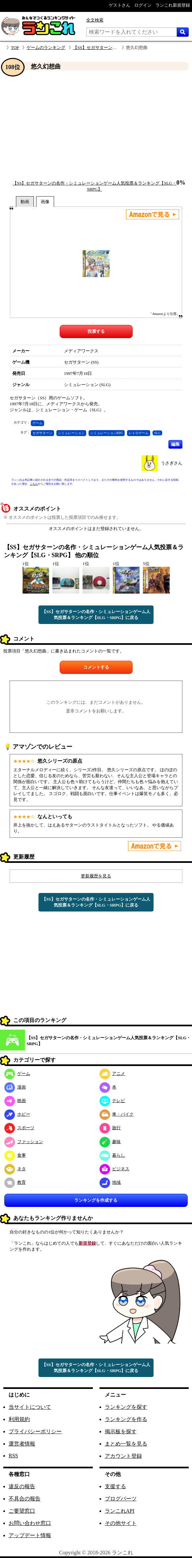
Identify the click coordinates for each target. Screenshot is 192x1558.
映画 (15, 1100)
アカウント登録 (123, 1456)
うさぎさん (171, 463)
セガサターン (42, 433)
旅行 (110, 1127)
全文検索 (94, 20)
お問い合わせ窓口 (30, 1523)
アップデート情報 (30, 1535)
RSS (13, 1455)
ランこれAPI (120, 1511)
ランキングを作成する (95, 1200)
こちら (34, 483)
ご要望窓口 (22, 1511)
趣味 (110, 1141)
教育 (15, 1182)
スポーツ (19, 1127)
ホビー (17, 1114)
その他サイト (121, 1523)
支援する (115, 1486)
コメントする (96, 667)
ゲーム (37, 423)
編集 (175, 444)
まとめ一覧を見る (126, 1444)
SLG (157, 433)
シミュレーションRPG (106, 433)
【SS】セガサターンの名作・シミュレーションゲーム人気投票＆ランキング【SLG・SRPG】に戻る (96, 614)
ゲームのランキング (46, 47)
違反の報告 (22, 1486)
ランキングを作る (126, 1419)
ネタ (15, 1168)
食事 (15, 1155)
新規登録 (87, 1243)
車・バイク (116, 1114)
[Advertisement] (96, 125)
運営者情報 (22, 1444)
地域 (110, 1182)
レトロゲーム (139, 433)
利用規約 (19, 1419)
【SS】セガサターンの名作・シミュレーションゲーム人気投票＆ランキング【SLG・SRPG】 (109, 1040)
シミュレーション (71, 433)
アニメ (112, 1073)
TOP (15, 47)
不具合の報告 (24, 1498)
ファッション (23, 1141)
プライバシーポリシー (35, 1431)
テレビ (112, 1100)
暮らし (112, 1155)
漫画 (15, 1087)
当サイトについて (30, 1407)
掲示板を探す (121, 1431)
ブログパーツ (121, 1498)
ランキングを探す (126, 1407)
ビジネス (114, 1168)
